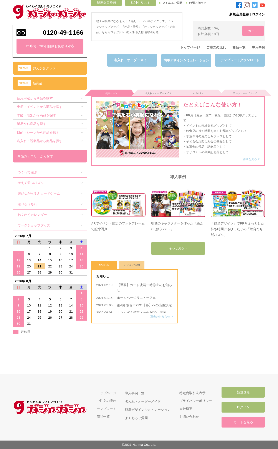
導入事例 (258, 47)
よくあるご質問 (174, 3)
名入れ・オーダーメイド (131, 60)
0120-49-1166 (63, 32)
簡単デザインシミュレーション (185, 60)
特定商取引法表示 (192, 392)
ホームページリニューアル (138, 295)
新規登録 (243, 392)
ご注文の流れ (216, 47)
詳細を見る (249, 156)
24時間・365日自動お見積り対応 (50, 46)
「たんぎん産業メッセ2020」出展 (141, 310)
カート (250, 31)
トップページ (190, 47)
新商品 (38, 83)
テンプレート (106, 409)
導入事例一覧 (134, 392)
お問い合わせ (201, 3)
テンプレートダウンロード (240, 60)
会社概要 (185, 409)
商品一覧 (238, 47)
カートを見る (243, 422)
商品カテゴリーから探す (35, 155)
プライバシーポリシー (195, 401)
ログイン (258, 14)
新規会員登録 (239, 14)
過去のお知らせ (159, 314)
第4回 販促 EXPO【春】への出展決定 (144, 303)
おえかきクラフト (46, 68)
